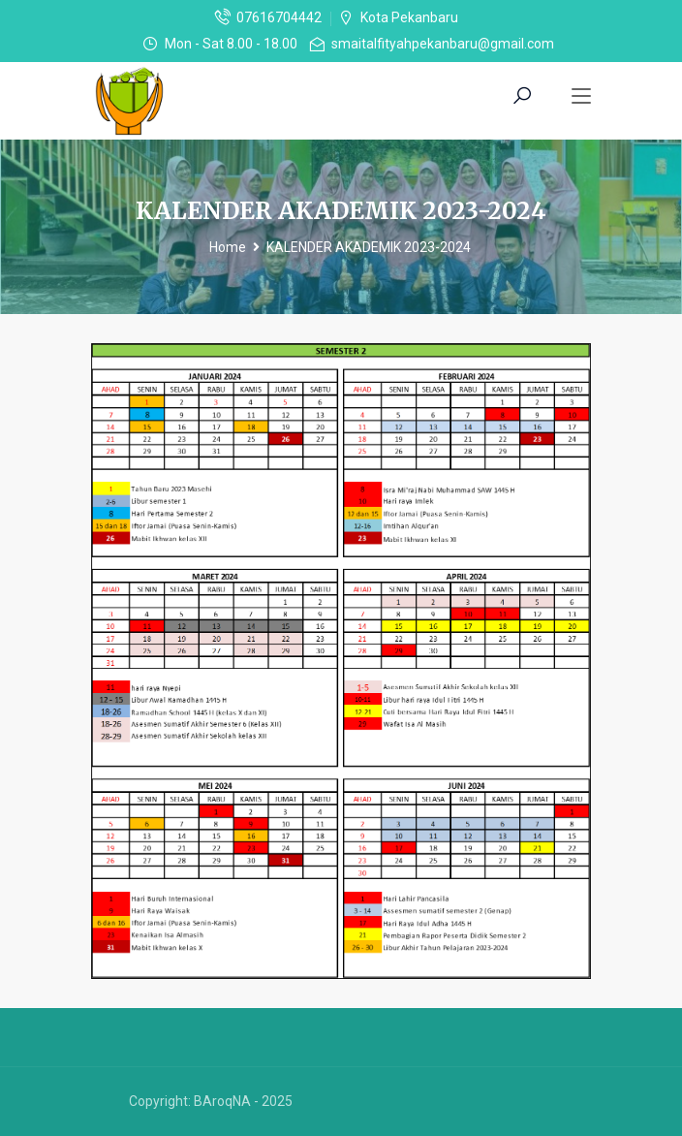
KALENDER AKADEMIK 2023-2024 (368, 247)
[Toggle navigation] (581, 97)
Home (227, 247)
